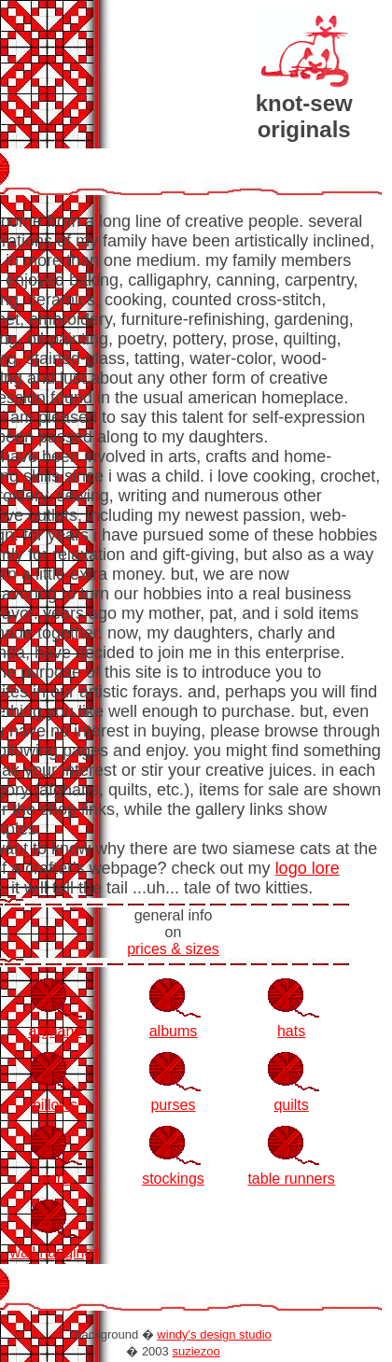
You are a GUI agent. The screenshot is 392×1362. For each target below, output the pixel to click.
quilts (290, 1105)
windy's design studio (214, 1334)
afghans (54, 1031)
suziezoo (195, 1351)
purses (172, 1105)
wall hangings (54, 1252)
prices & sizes (173, 949)
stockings (173, 1178)
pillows (55, 1105)
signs (54, 1178)
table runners (290, 1178)
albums (173, 1031)
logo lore (307, 868)
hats (291, 1031)
